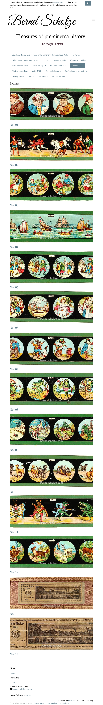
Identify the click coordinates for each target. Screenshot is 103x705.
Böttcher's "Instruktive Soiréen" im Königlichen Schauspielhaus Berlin (40, 55)
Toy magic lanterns (53, 71)
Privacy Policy (51, 703)
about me (28, 695)
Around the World (59, 76)
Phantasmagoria (59, 60)
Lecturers (76, 55)
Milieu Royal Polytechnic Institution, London (30, 60)
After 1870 (36, 71)
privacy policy (58, 2)
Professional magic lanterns (76, 71)
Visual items (43, 76)
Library (31, 76)
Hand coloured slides (58, 65)
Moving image (18, 76)
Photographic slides (20, 71)
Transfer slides (77, 65)
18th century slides (78, 60)
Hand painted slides (20, 65)
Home (12, 673)
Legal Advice (64, 703)
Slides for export (39, 65)
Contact (13, 682)
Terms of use (39, 703)
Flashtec (71, 700)
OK (88, 3)
